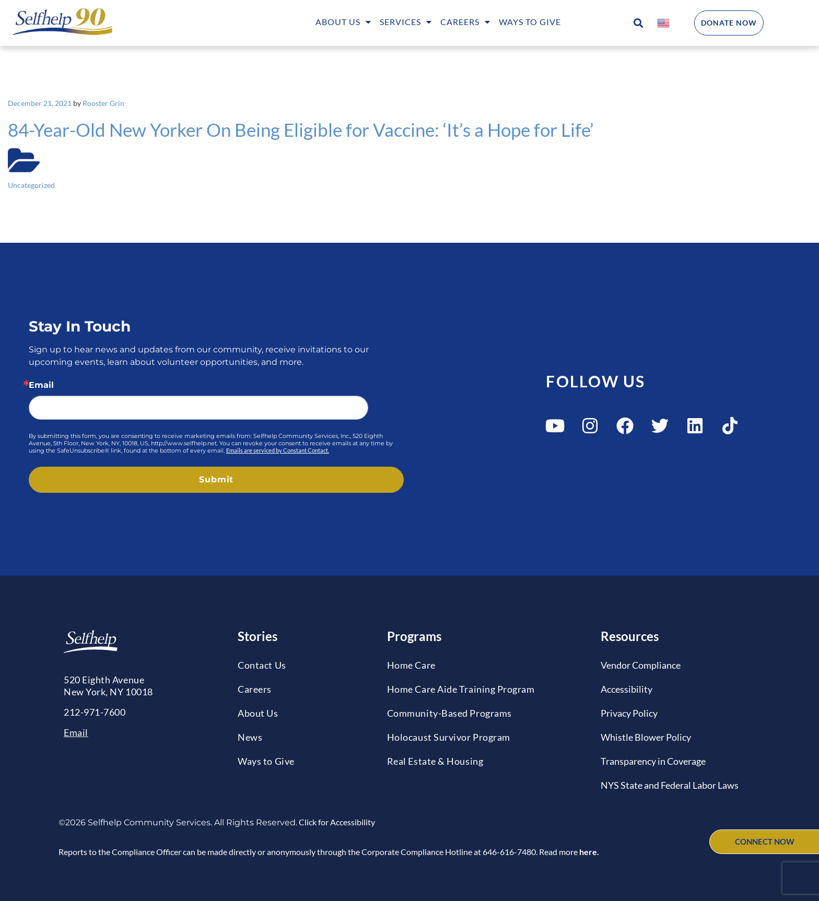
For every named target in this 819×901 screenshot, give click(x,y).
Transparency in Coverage (653, 761)
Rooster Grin (103, 103)
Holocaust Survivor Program (448, 737)
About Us (343, 23)
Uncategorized (31, 185)
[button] (638, 23)
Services (406, 23)
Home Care (411, 665)
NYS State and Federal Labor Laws (670, 785)
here (588, 852)
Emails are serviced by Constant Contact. (277, 450)
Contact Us (262, 665)
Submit (216, 479)
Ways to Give (530, 22)
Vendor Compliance (641, 665)
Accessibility (626, 689)
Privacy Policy (629, 713)
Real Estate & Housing (435, 761)
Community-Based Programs (449, 713)
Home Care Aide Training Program (461, 689)
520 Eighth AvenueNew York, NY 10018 (108, 685)
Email (41, 385)
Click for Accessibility (336, 822)
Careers (465, 23)
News (250, 737)
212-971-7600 (94, 712)
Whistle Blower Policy (646, 737)
